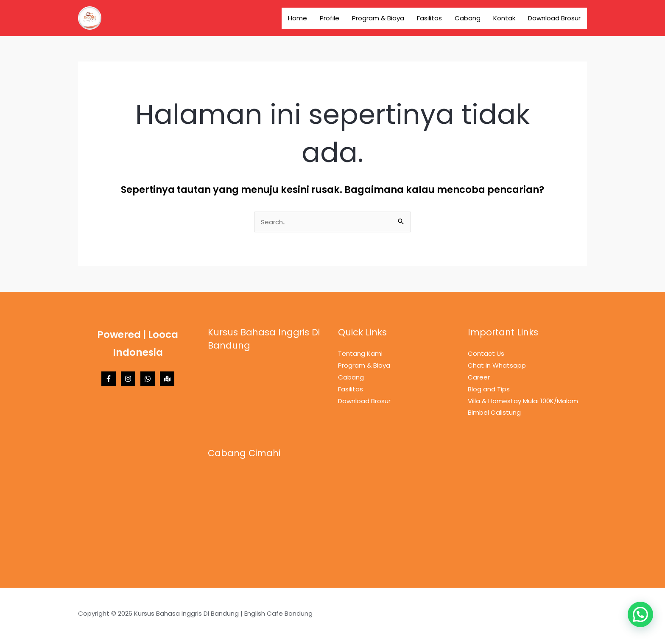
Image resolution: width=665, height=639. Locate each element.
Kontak (504, 18)
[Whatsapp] (147, 378)
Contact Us (486, 353)
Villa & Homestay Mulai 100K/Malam (523, 400)
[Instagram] (128, 378)
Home (297, 18)
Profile (329, 18)
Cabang (468, 18)
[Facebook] (108, 378)
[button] (640, 614)
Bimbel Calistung (494, 412)
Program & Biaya (378, 18)
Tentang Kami (360, 353)
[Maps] (167, 378)
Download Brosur (554, 18)
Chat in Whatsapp (497, 365)
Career (479, 377)
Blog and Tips (489, 389)
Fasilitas (429, 18)
